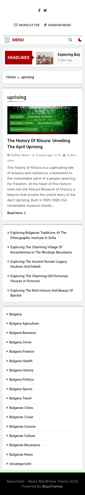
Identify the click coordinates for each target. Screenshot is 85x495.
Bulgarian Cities (49, 123)
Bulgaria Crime (20, 342)
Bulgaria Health (20, 361)
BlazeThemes (52, 486)
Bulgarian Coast (21, 417)
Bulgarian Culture (24, 129)
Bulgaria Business (22, 333)
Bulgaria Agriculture (24, 323)
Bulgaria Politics (21, 380)
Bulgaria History (40, 117)
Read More (16, 213)
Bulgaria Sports (20, 389)
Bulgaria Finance (21, 352)
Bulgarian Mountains (24, 445)
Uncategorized (20, 464)
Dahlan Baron (20, 155)
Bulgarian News (21, 455)
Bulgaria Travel (22, 123)
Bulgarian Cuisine (22, 427)
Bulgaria (17, 117)
